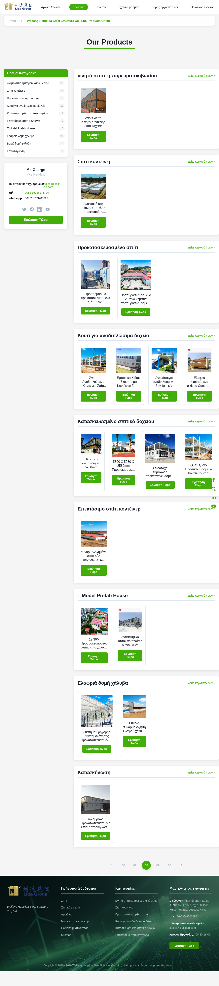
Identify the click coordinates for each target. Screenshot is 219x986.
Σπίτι (64, 900)
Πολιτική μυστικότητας (74, 928)
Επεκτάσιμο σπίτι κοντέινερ (132, 935)
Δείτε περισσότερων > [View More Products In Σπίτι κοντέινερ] (201, 161)
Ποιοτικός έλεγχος (202, 7)
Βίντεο (101, 7)
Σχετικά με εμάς (128, 7)
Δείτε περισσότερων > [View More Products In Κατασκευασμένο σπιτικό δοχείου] (201, 421)
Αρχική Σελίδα (50, 7)
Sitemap (66, 935)
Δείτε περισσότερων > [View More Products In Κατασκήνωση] (201, 772)
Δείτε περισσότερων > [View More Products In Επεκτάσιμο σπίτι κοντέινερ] (201, 508)
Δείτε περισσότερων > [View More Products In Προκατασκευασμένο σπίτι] (201, 247)
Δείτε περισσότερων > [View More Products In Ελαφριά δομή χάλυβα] (201, 683)
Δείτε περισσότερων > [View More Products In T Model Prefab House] (201, 595)
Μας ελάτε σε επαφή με (75, 921)
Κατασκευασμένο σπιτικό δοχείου (135, 928)
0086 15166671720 (37, 192)
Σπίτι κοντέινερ (124, 907)
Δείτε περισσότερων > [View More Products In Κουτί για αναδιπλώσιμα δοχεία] (201, 335)
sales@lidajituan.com (52, 185)
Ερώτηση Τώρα (36, 219)
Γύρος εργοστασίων (165, 7)
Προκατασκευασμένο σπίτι (131, 914)
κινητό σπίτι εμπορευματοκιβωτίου (136, 900)
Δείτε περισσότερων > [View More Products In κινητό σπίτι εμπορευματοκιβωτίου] (201, 75)
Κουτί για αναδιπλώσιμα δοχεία (134, 921)
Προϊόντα (78, 7)
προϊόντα (66, 914)
